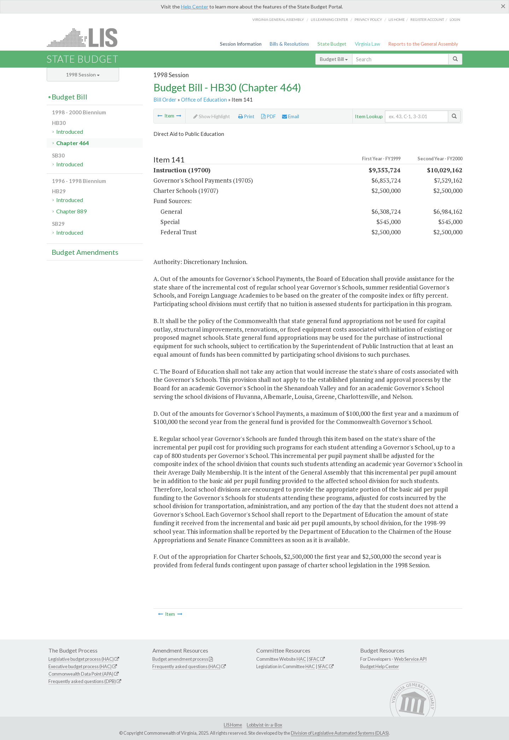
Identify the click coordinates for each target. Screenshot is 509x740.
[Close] (503, 6)
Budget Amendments (85, 252)
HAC (301, 659)
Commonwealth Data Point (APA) (80, 674)
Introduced (69, 131)
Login (455, 19)
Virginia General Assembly (278, 19)
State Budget (331, 44)
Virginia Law (367, 44)
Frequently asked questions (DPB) (82, 681)
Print (246, 116)
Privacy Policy (368, 19)
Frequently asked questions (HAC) (186, 666)
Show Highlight (211, 116)
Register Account (427, 19)
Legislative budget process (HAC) (81, 659)
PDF (268, 116)
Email (290, 116)
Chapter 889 (71, 211)
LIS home (396, 19)
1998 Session (83, 74)
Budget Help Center (379, 666)
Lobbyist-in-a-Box (264, 725)
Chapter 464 (72, 142)
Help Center (194, 7)
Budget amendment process (180, 659)
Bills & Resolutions (289, 44)
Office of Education (204, 99)
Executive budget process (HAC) (80, 666)
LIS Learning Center (329, 19)
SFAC (314, 659)
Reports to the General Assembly (423, 44)
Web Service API (410, 659)
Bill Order (164, 99)
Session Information (241, 44)
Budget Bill (334, 59)
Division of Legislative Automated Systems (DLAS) (340, 733)
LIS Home (233, 725)
